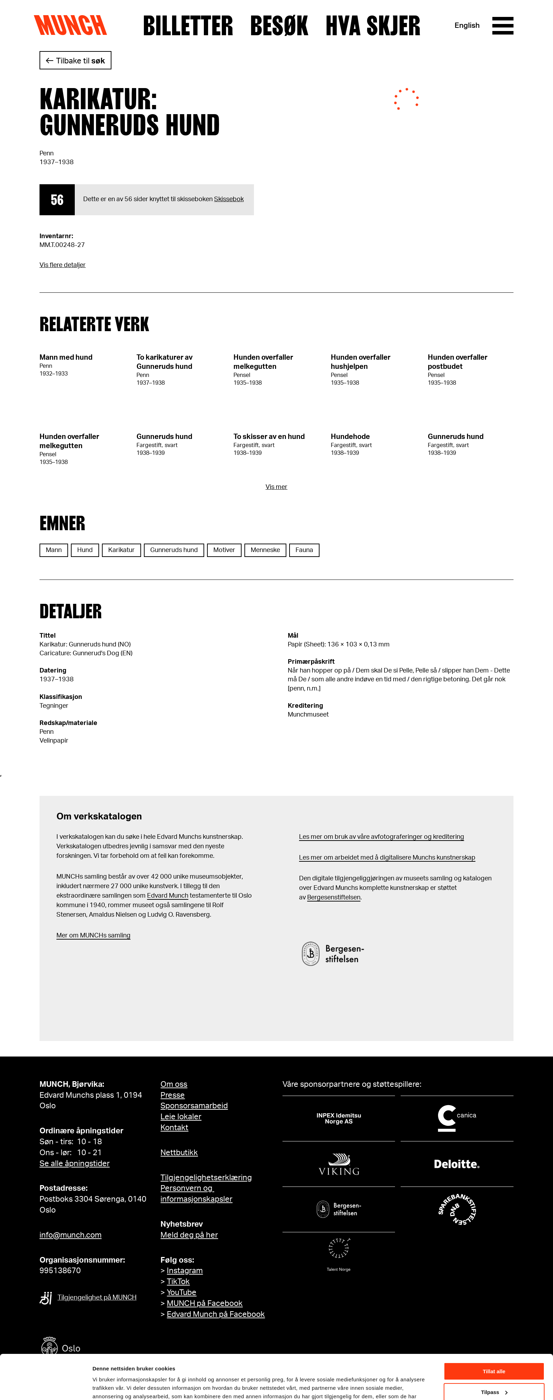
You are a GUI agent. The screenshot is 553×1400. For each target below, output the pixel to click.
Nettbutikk (179, 1153)
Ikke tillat (494, 1374)
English (467, 25)
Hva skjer (373, 25)
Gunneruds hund (174, 550)
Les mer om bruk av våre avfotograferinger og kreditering (381, 837)
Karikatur (121, 550)
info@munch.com (71, 1235)
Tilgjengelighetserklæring (206, 1178)
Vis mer (276, 487)
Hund (85, 550)
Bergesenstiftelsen (333, 897)
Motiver (224, 550)
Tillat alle (494, 1333)
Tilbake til (80, 61)
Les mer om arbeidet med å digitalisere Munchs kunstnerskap (387, 858)
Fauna (304, 550)
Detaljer (102, 1386)
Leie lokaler (180, 1117)
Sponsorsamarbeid (194, 1106)
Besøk (279, 25)
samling (118, 936)
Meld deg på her (189, 1235)
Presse (172, 1095)
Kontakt (174, 1128)
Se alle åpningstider (75, 1163)
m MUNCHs (90, 936)
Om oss (173, 1084)
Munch (74, 25)
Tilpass (494, 1354)
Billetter (188, 25)
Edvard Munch (167, 896)
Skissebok (229, 199)
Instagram (185, 1271)
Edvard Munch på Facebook (216, 1314)
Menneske (265, 550)
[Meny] (503, 26)
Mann (54, 550)
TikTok (178, 1282)
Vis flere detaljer (63, 265)
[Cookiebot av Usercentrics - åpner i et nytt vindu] (46, 1386)
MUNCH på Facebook (205, 1303)
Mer (62, 936)
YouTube (181, 1292)
